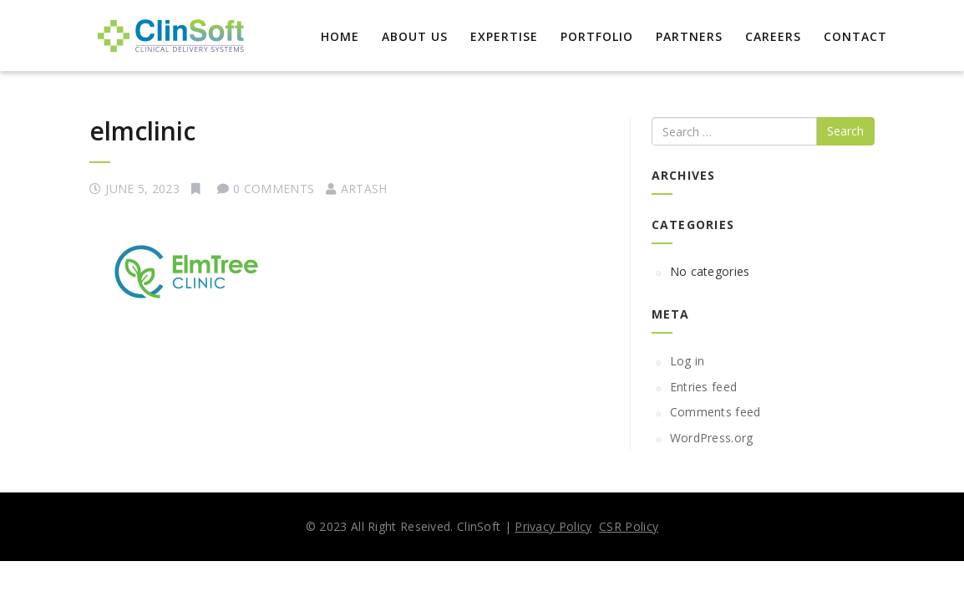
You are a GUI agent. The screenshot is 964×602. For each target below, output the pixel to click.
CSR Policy (628, 526)
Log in (687, 361)
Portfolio (597, 36)
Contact (855, 36)
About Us (415, 36)
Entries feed (704, 387)
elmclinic (142, 131)
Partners (689, 36)
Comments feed (715, 412)
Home (340, 36)
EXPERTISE (504, 36)
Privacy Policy (553, 526)
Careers (773, 36)
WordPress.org (711, 438)
